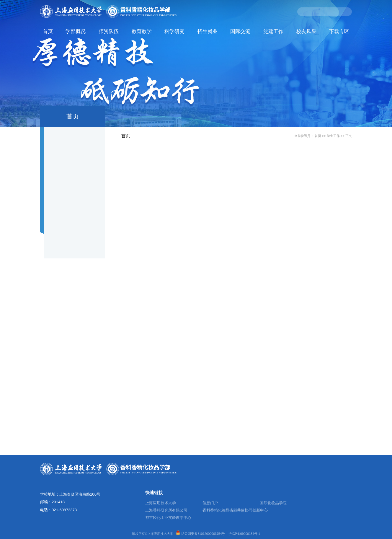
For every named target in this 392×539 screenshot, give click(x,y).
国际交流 (240, 31)
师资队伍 (109, 31)
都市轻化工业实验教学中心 (168, 517)
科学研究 (174, 31)
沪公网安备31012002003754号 (203, 533)
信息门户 (210, 503)
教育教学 (142, 31)
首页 (48, 31)
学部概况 (76, 31)
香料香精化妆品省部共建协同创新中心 (235, 510)
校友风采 (306, 31)
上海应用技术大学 (160, 503)
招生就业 (207, 31)
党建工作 (273, 31)
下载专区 (339, 31)
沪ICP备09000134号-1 (244, 533)
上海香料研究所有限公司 (166, 510)
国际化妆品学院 (273, 503)
